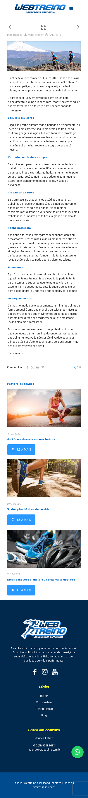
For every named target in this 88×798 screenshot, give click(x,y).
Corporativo (44, 702)
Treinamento (44, 709)
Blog (44, 715)
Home (44, 696)
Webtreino (34, 35)
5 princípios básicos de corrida (28, 509)
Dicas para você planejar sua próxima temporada (41, 579)
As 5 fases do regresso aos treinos (31, 439)
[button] (77, 752)
